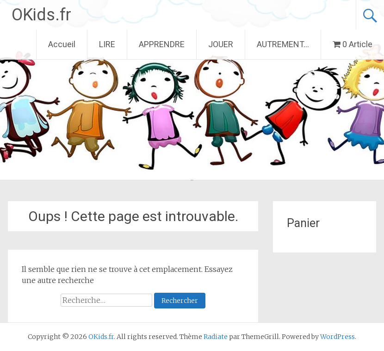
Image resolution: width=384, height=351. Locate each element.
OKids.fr (41, 15)
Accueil (61, 44)
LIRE (107, 44)
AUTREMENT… (283, 44)
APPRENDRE (162, 44)
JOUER (220, 44)
